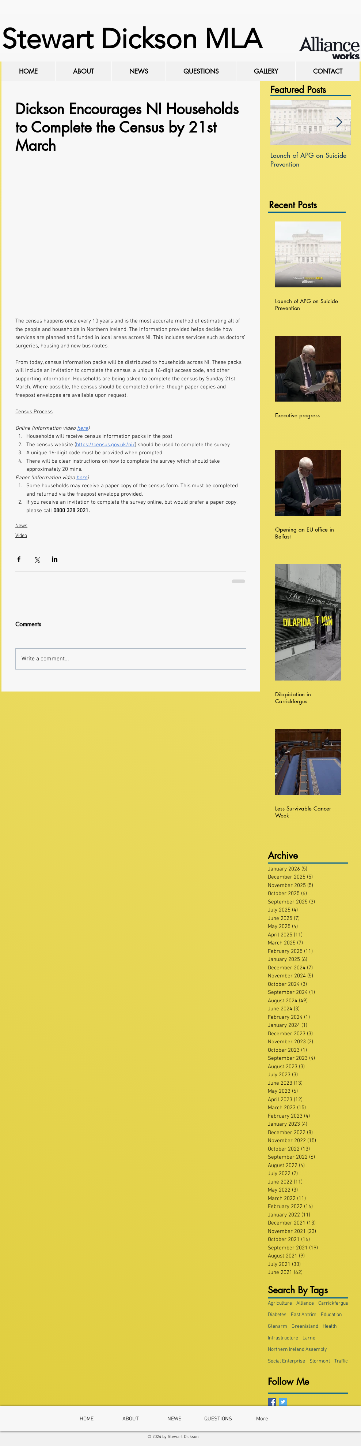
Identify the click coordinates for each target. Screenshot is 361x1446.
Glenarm (277, 1326)
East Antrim (303, 1315)
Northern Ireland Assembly (297, 1349)
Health (330, 1326)
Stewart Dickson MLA (131, 39)
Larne (309, 1338)
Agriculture (280, 1303)
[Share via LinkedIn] (54, 559)
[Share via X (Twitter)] (36, 559)
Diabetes (277, 1315)
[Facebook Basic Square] (272, 1402)
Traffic (341, 1361)
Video (21, 536)
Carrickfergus (333, 1303)
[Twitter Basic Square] (283, 1402)
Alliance (305, 1303)
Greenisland (305, 1326)
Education (331, 1315)
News (21, 526)
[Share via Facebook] (18, 559)
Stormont (319, 1361)
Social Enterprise (286, 1361)
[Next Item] (339, 122)
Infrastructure (283, 1338)
